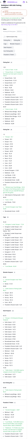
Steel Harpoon (8, 47)
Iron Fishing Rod (9, 51)
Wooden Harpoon (16, 44)
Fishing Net (18, 40)
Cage (6, 44)
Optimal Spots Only (11, 36)
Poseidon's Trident (10, 54)
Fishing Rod (8, 40)
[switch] (4, 36)
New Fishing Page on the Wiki (9, 24)
